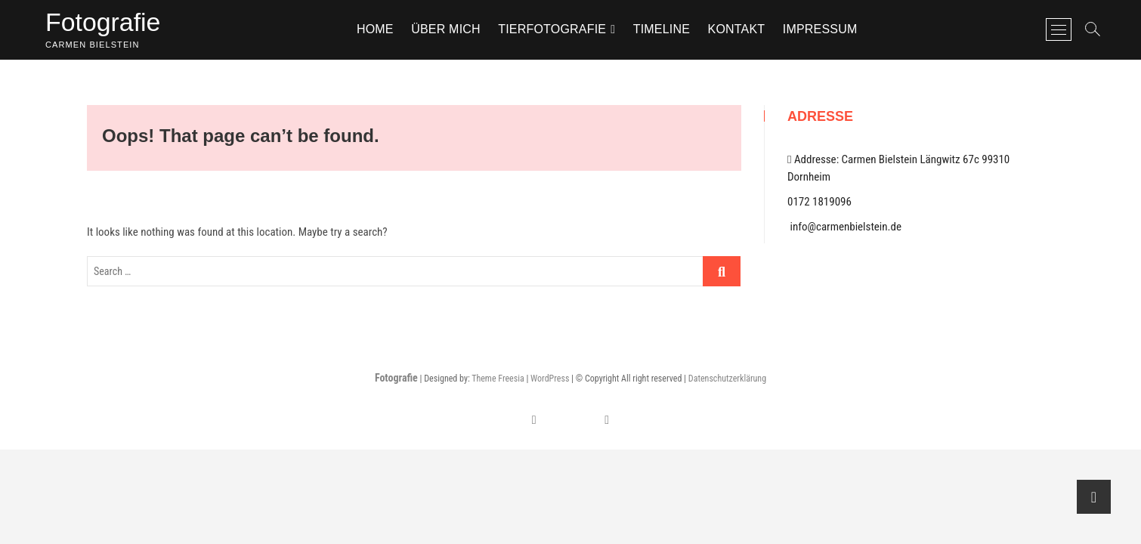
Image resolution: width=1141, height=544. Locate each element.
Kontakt (739, 29)
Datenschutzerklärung (727, 381)
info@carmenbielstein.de (844, 229)
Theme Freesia (498, 381)
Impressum (824, 29)
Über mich (449, 29)
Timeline (665, 29)
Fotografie (106, 23)
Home (378, 29)
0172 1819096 (819, 204)
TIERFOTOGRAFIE (556, 29)
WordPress (549, 381)
